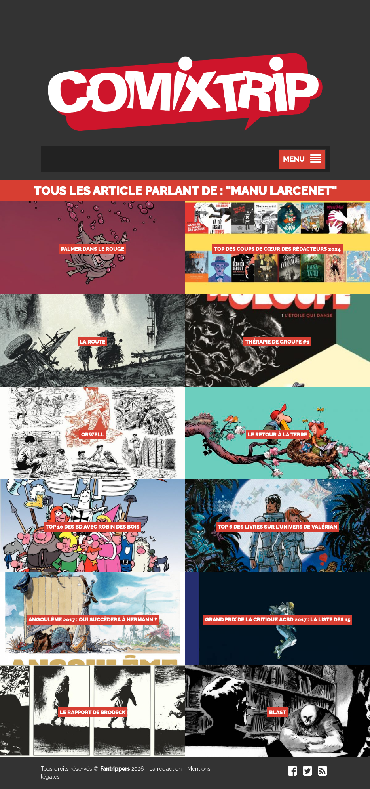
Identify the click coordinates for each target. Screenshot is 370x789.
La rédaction (165, 769)
